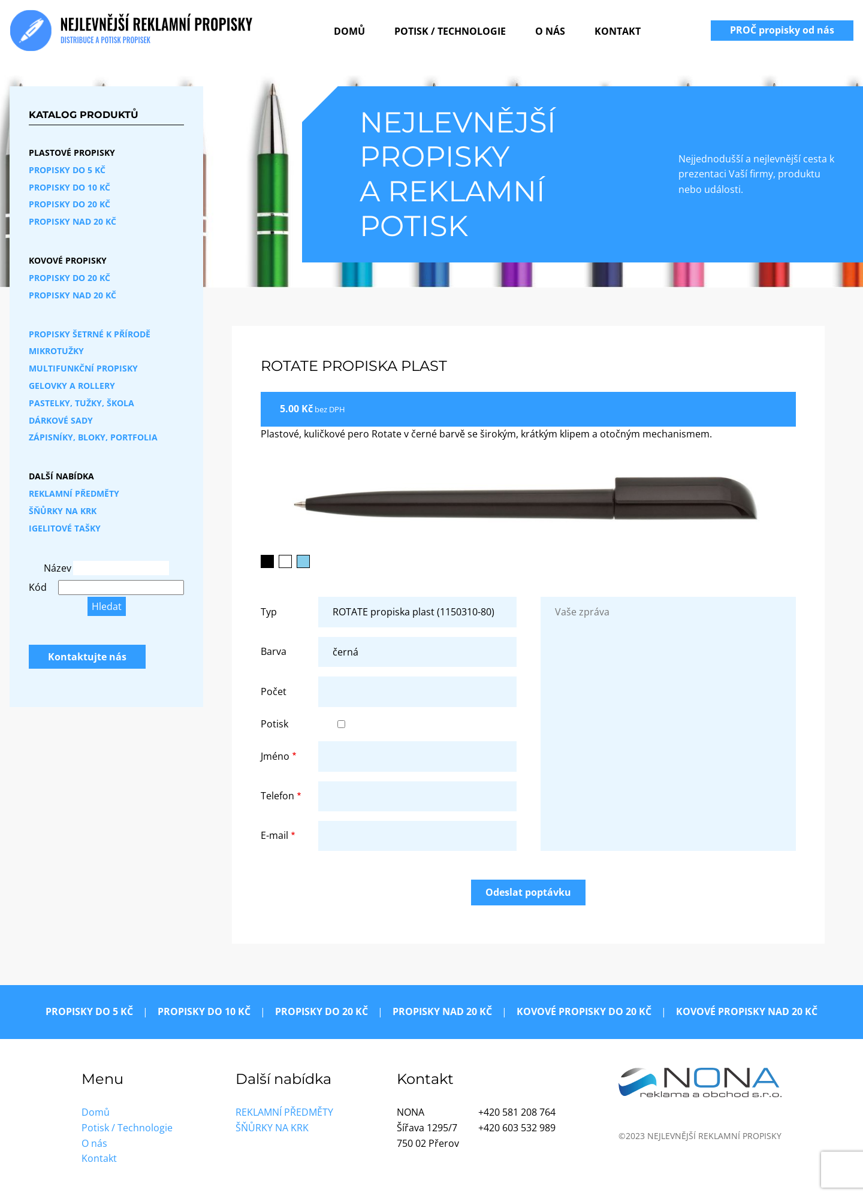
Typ (269, 611)
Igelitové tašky (65, 528)
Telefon (277, 795)
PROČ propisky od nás (782, 30)
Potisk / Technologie (450, 31)
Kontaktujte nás (87, 656)
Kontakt (618, 31)
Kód (38, 587)
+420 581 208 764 (517, 1112)
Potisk (274, 723)
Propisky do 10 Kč (69, 187)
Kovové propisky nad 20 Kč (746, 1011)
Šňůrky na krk (62, 511)
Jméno (275, 756)
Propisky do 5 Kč (67, 170)
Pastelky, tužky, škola (81, 403)
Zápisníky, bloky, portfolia (93, 437)
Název (57, 568)
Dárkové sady (61, 420)
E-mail (274, 835)
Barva (273, 651)
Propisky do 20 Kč (69, 204)
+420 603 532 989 (517, 1127)
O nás (550, 31)
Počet (273, 691)
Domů (349, 31)
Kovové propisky (68, 260)
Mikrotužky (56, 351)
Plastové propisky (72, 152)
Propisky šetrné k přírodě (89, 334)
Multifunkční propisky (83, 368)
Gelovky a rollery (72, 385)
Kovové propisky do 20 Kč (584, 1011)
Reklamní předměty (74, 493)
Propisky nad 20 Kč (72, 221)
